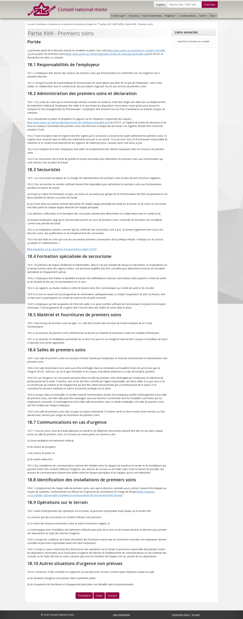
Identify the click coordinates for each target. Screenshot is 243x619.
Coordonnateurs (187, 15)
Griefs (203, 15)
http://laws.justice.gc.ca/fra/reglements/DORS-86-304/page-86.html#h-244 (107, 54)
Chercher (209, 4)
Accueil (30, 24)
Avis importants (121, 614)
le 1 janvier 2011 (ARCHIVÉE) (109, 24)
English (160, 4)
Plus (213, 15)
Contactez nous (180, 614)
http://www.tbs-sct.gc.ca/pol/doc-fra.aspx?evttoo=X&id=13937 (62, 249)
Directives (134, 15)
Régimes (170, 15)
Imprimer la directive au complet (193, 41)
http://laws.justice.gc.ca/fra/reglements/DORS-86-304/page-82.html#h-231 (68, 122)
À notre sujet (118, 15)
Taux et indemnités (152, 15)
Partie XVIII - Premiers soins (139, 24)
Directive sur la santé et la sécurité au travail (70, 24)
